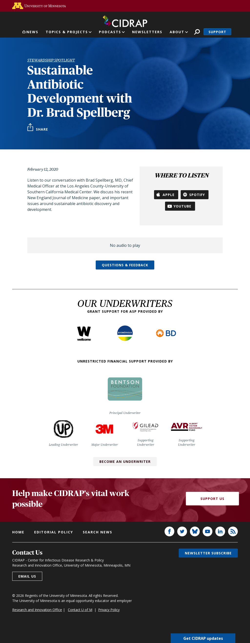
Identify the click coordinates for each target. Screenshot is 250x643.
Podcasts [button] (110, 32)
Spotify (197, 194)
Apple (169, 194)
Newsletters (147, 32)
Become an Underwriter (125, 461)
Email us (27, 576)
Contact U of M (80, 609)
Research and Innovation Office (37, 609)
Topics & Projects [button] (67, 32)
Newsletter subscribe (208, 553)
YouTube (182, 206)
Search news (97, 532)
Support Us (212, 498)
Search (197, 31)
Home (18, 532)
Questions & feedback (125, 265)
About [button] (177, 32)
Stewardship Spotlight (51, 60)
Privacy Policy (109, 609)
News (32, 32)
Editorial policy (53, 532)
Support (217, 32)
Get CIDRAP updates (203, 638)
